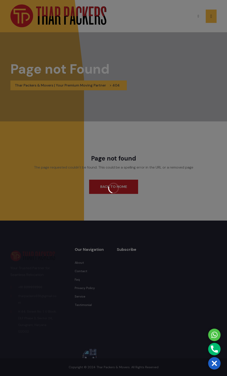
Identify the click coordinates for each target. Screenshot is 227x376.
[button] (214, 363)
